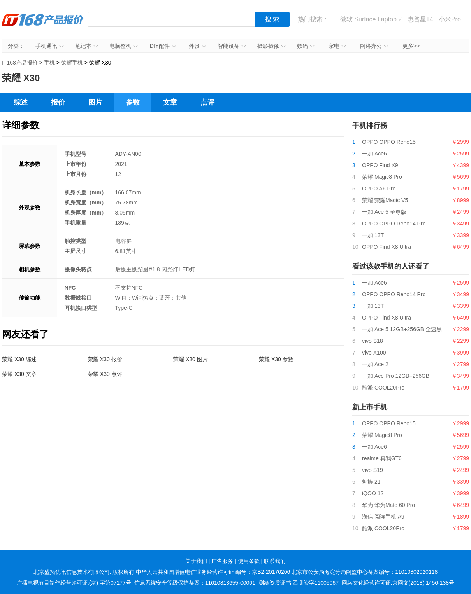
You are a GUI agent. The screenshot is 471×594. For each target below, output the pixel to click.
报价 (58, 102)
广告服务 (222, 561)
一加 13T (373, 235)
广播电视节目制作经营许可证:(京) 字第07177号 (74, 583)
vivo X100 (374, 352)
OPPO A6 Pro (378, 188)
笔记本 (86, 46)
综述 (21, 102)
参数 (133, 102)
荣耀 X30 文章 (19, 374)
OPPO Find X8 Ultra (386, 247)
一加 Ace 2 (375, 364)
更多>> (411, 46)
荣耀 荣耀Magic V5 (385, 200)
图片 (95, 102)
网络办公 (374, 46)
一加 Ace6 (374, 153)
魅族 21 (371, 482)
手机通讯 (49, 46)
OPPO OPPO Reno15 (389, 142)
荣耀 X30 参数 (276, 359)
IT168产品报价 (43, 25)
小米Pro (450, 19)
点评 (207, 102)
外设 (197, 46)
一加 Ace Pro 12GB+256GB (395, 376)
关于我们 (196, 561)
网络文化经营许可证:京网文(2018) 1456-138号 (398, 583)
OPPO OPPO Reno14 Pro (393, 223)
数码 (306, 46)
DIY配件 (163, 46)
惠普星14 (420, 19)
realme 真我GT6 (382, 458)
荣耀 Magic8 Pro (382, 177)
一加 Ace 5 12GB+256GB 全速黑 (402, 329)
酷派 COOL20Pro (383, 387)
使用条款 (249, 561)
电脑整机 (123, 46)
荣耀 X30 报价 (105, 359)
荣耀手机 (72, 62)
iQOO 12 (372, 493)
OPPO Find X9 (380, 165)
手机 (49, 62)
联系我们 (275, 561)
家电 (337, 46)
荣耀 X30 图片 (190, 359)
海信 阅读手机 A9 (383, 517)
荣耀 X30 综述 (19, 359)
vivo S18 (372, 341)
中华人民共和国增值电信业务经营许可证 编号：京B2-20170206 (213, 572)
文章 (170, 102)
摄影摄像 (271, 46)
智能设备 (232, 46)
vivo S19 (372, 470)
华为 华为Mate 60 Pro (388, 505)
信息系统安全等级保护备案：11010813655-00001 (194, 583)
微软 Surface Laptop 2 (371, 19)
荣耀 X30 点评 (105, 374)
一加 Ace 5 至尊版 (384, 212)
